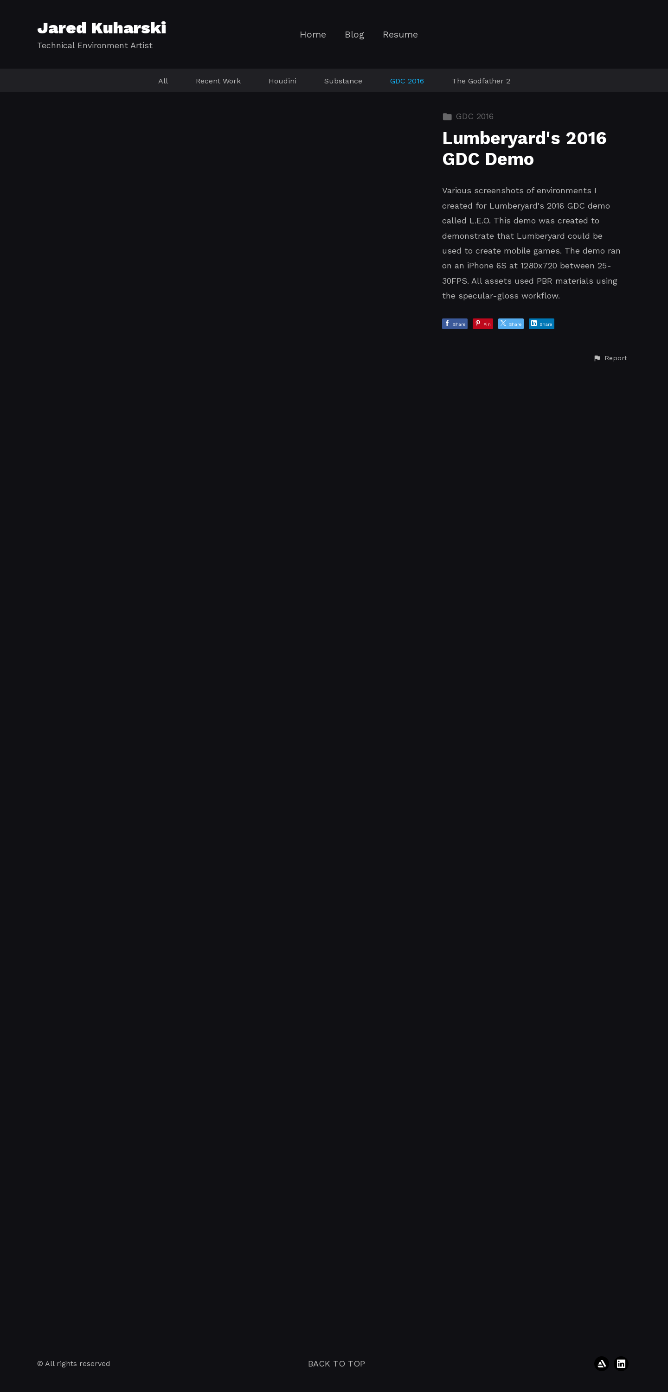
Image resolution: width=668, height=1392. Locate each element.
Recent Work (218, 80)
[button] (610, 1320)
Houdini (282, 80)
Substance (343, 80)
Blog (354, 34)
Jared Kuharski (101, 28)
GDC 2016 (407, 80)
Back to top (336, 1363)
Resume (400, 34)
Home (313, 34)
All (163, 80)
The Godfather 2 (481, 80)
